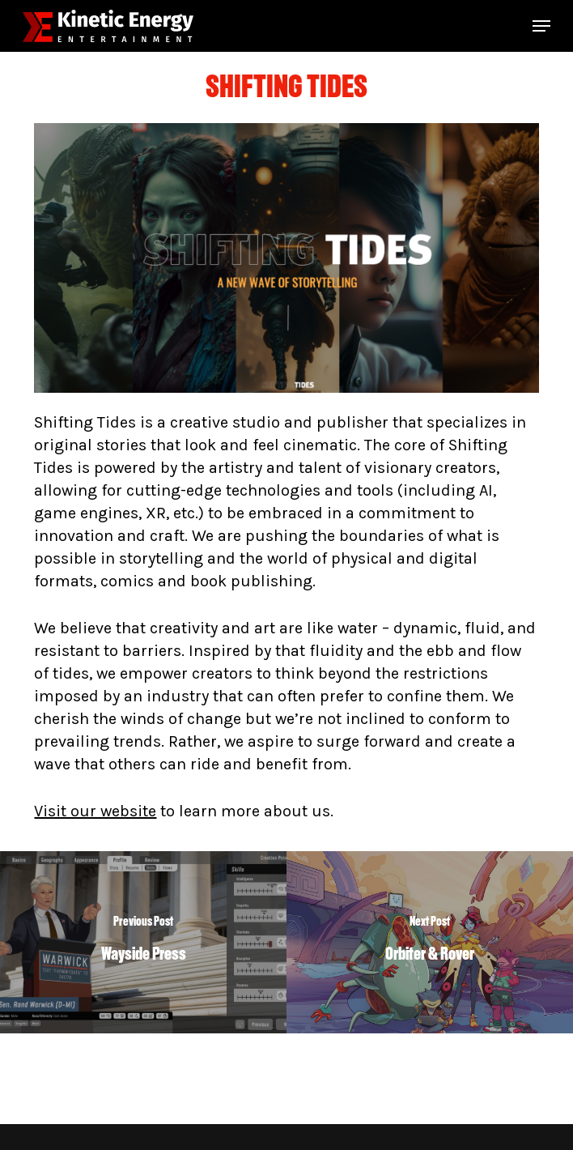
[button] (541, 26)
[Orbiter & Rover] (429, 942)
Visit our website (95, 811)
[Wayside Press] (143, 942)
